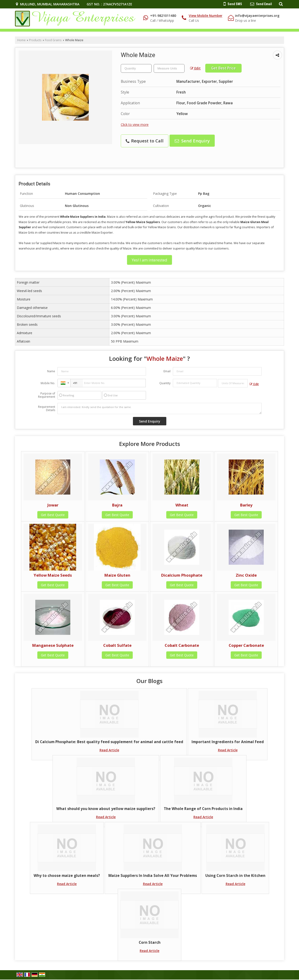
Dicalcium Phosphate (181, 575)
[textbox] (169, 68)
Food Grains (53, 40)
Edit (195, 68)
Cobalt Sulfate (117, 645)
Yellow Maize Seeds (53, 575)
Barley (246, 505)
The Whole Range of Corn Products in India (203, 808)
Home (21, 40)
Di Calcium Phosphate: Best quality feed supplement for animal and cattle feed (109, 741)
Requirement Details (46, 408)
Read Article (109, 750)
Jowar (52, 505)
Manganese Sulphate (53, 645)
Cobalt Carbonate (182, 645)
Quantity (165, 383)
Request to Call (145, 141)
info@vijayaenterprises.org (257, 15)
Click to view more (135, 124)
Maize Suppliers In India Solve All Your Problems (152, 875)
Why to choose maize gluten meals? (67, 875)
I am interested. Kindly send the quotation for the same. (159, 408)
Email (167, 371)
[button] (205, 15)
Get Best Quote (53, 515)
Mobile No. (48, 383)
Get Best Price (223, 68)
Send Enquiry (192, 141)
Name (51, 371)
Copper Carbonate (246, 645)
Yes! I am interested (149, 260)
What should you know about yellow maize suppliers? (105, 808)
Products (35, 40)
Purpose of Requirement (46, 395)
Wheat (181, 505)
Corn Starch (149, 942)
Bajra (117, 505)
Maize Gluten (117, 575)
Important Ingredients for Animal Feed (228, 741)
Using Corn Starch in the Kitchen (235, 875)
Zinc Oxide (246, 575)
